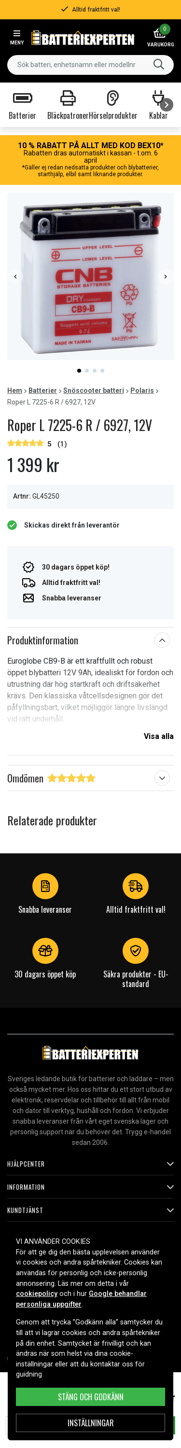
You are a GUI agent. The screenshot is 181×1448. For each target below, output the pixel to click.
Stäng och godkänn (91, 1397)
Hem (14, 390)
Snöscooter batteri (93, 390)
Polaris (142, 390)
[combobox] (90, 65)
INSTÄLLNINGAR (91, 1423)
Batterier (42, 390)
